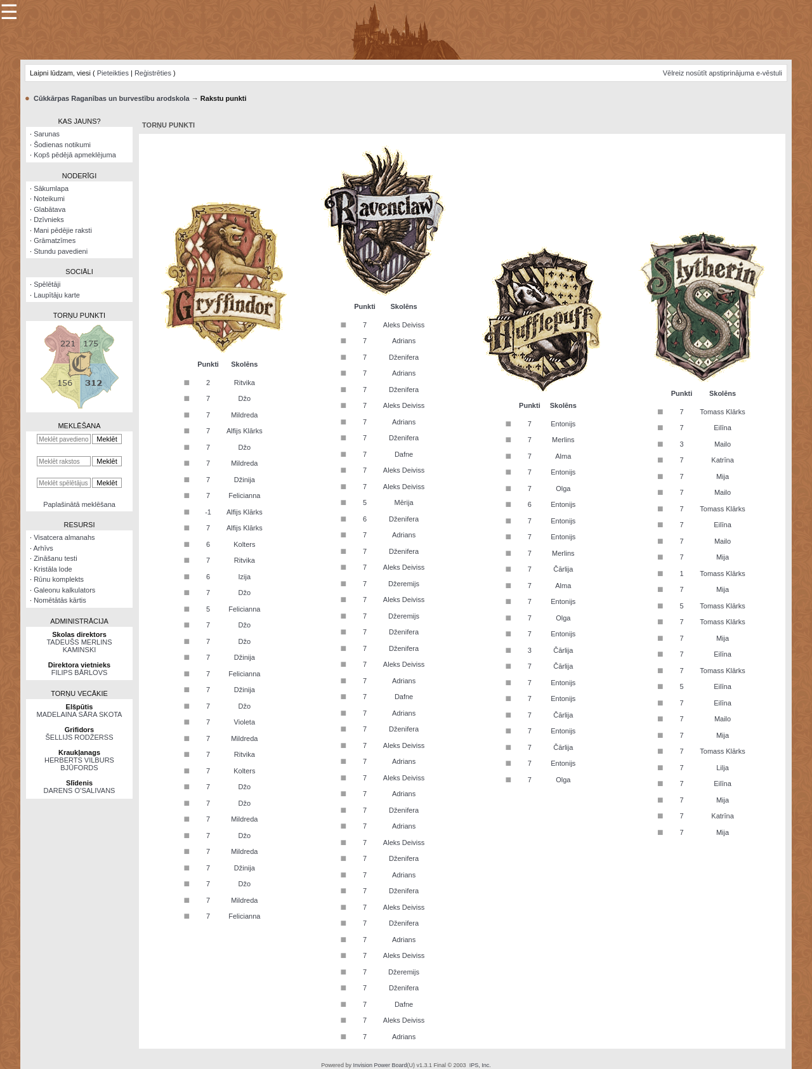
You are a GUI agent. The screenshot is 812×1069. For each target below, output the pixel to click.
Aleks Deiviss (403, 325)
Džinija (244, 479)
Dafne (404, 454)
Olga (563, 488)
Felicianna (244, 495)
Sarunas (47, 134)
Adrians (404, 340)
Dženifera (404, 357)
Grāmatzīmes (54, 240)
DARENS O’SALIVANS (79, 790)
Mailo (722, 444)
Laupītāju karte (57, 295)
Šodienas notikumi (62, 144)
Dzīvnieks (49, 219)
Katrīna (722, 460)
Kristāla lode (53, 569)
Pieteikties (113, 73)
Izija (245, 576)
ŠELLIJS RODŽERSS (80, 737)
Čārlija (563, 569)
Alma (563, 456)
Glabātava (49, 209)
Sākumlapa (51, 188)
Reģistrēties (152, 73)
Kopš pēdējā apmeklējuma (75, 155)
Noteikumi (49, 198)
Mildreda (244, 415)
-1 (208, 512)
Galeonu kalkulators (64, 590)
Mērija (404, 502)
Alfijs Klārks (244, 431)
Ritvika (244, 382)
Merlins (563, 439)
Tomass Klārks (722, 412)
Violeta (244, 722)
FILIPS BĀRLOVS (79, 672)
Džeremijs (403, 583)
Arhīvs (43, 548)
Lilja (722, 767)
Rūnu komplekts (59, 579)
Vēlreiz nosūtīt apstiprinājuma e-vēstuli (722, 73)
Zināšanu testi (55, 558)
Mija (722, 476)
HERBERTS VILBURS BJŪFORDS (79, 763)
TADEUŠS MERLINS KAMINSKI (79, 645)
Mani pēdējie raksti (63, 230)
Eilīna (722, 427)
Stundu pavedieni (61, 251)
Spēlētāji (47, 284)
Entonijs (563, 424)
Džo (245, 398)
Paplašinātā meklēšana (79, 504)
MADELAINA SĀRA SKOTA (79, 714)
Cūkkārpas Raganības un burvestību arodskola (112, 98)
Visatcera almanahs (64, 537)
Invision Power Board (380, 1065)
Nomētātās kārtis (60, 600)
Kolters (244, 544)
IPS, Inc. (480, 1065)
